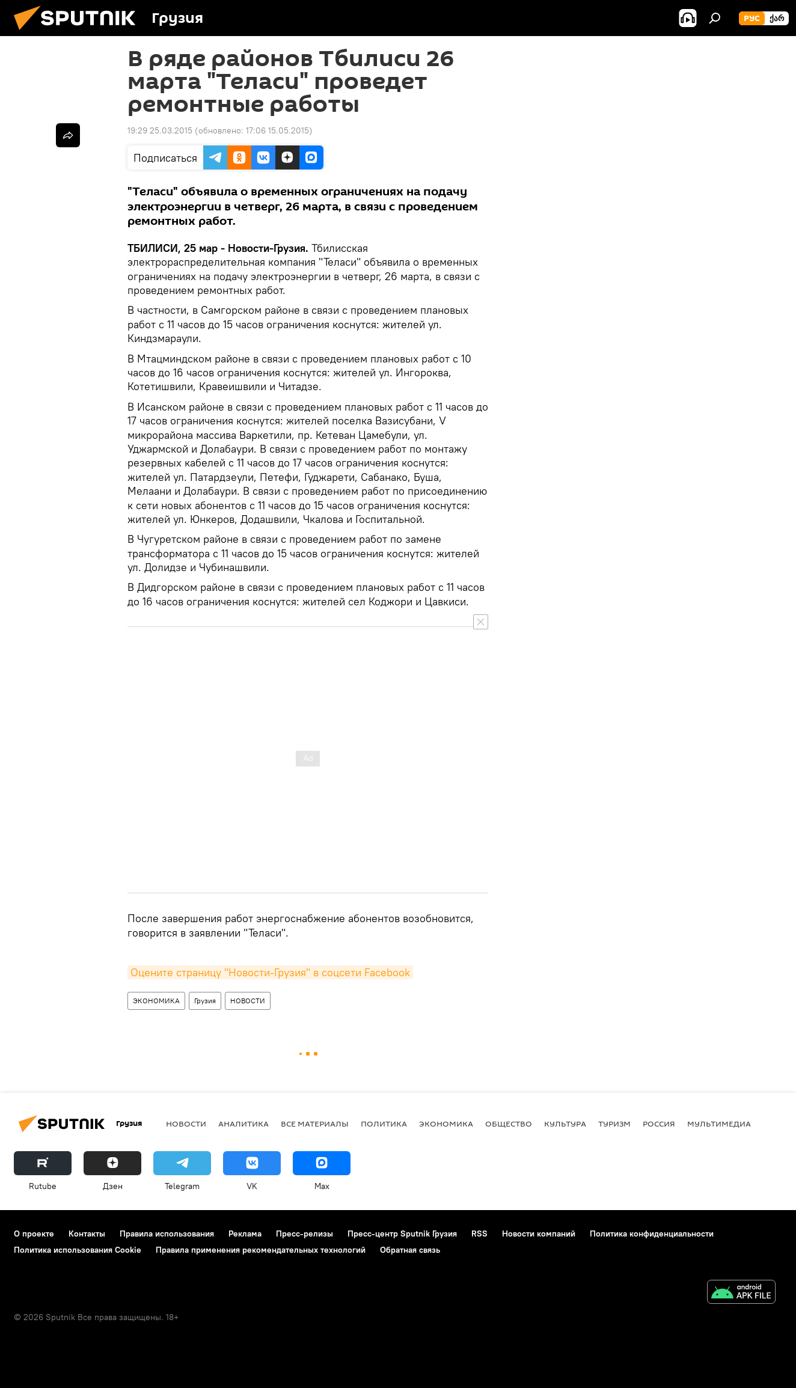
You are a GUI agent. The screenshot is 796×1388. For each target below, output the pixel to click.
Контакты (87, 1233)
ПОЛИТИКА (384, 1123)
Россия (659, 1123)
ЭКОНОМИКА (156, 1000)
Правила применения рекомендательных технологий (261, 1249)
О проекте (34, 1233)
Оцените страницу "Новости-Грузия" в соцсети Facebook (270, 972)
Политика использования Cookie (77, 1249)
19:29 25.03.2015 (159, 130)
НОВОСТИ (247, 1000)
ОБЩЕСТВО (508, 1123)
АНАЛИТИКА (243, 1123)
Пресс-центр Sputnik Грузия (402, 1233)
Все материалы (315, 1123)
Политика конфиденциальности (652, 1233)
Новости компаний (538, 1233)
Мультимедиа (719, 1123)
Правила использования (167, 1233)
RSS (479, 1233)
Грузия (205, 1000)
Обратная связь (410, 1249)
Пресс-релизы (304, 1233)
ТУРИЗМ (614, 1123)
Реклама (245, 1233)
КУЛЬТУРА (565, 1123)
